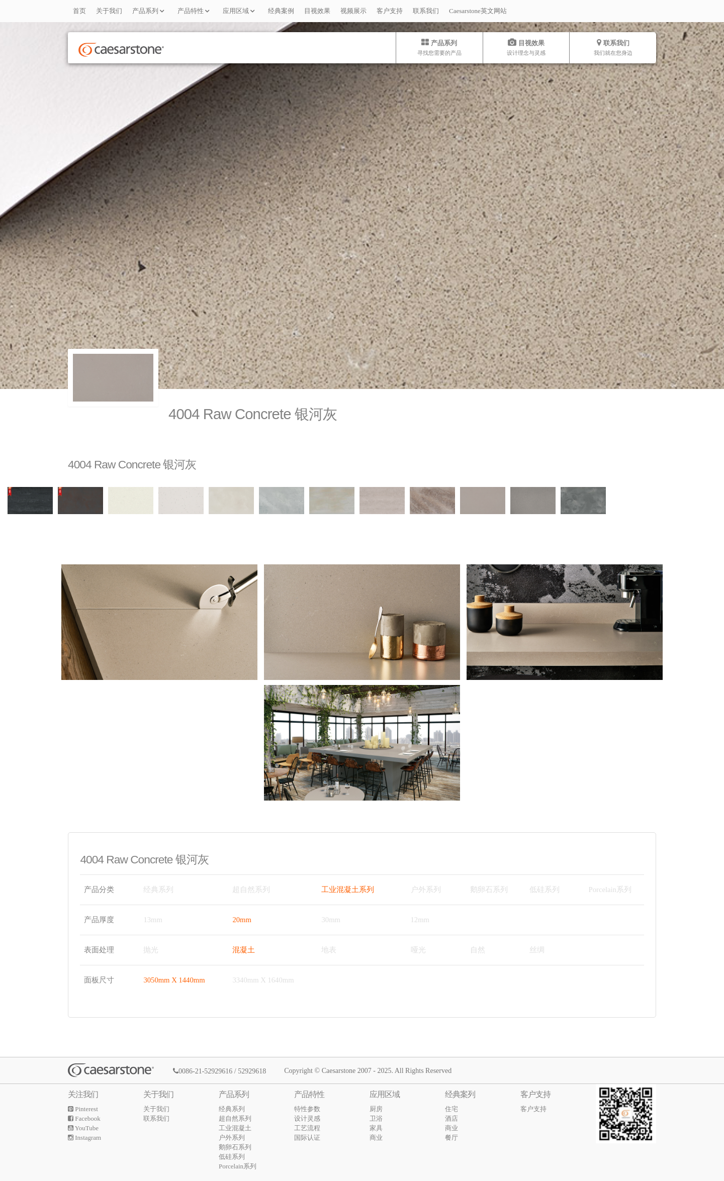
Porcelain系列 (237, 1166)
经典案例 (281, 11)
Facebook (84, 1118)
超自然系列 (235, 1118)
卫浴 (376, 1118)
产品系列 (149, 11)
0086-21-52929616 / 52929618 (219, 1071)
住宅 (451, 1109)
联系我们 (426, 11)
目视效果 (317, 11)
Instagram (84, 1137)
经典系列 (232, 1109)
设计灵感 (307, 1118)
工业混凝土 (235, 1128)
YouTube (83, 1128)
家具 (376, 1128)
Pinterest (83, 1109)
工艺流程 (307, 1128)
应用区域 (240, 11)
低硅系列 (232, 1156)
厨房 (376, 1109)
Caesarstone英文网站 (478, 11)
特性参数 (307, 1109)
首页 (79, 11)
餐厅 (451, 1137)
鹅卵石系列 (235, 1147)
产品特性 (195, 11)
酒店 (451, 1118)
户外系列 (232, 1137)
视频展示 (353, 11)
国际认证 (307, 1137)
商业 (376, 1137)
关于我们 (109, 11)
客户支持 (390, 11)
